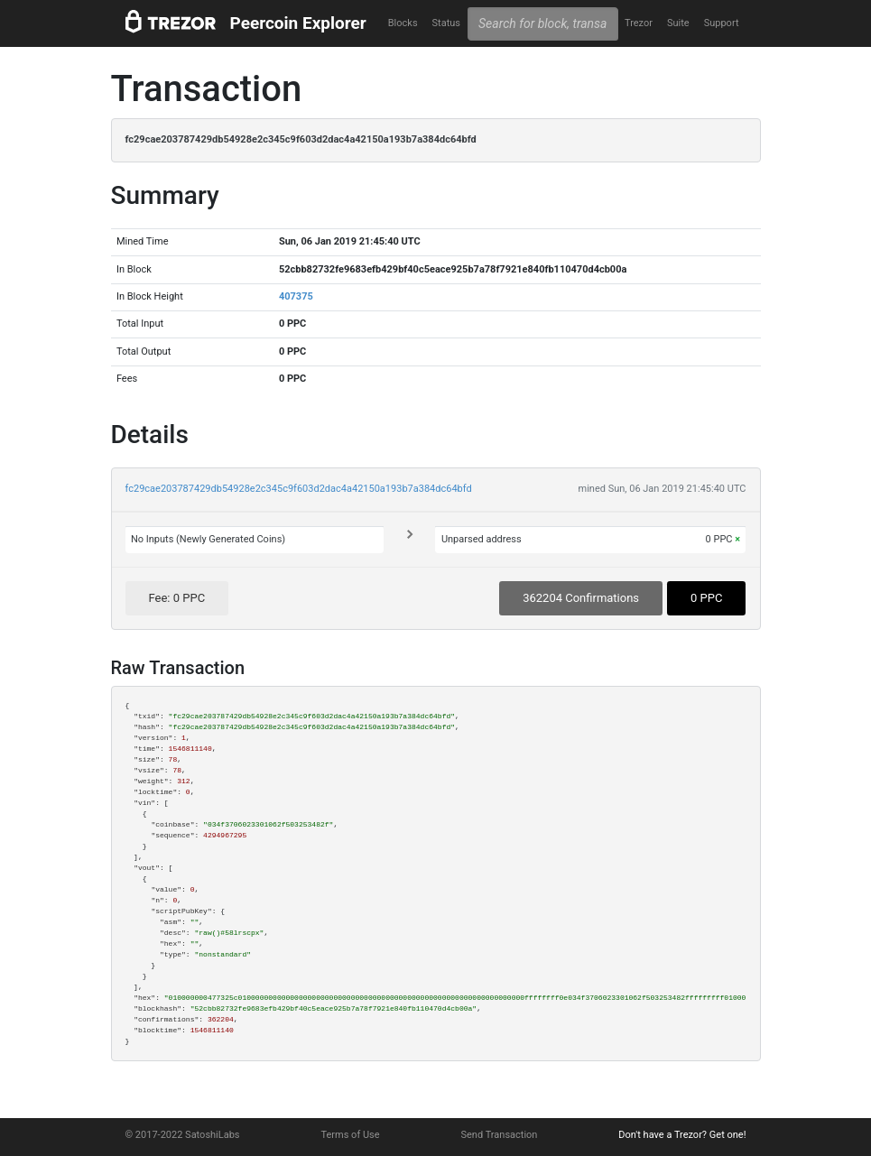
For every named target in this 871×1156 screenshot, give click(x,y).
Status (446, 23)
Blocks (403, 23)
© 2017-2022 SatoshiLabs (182, 1135)
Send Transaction (499, 1135)
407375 (296, 296)
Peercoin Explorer (298, 23)
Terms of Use (349, 1135)
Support (721, 23)
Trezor (639, 23)
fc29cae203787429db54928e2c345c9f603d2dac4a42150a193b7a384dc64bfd (298, 489)
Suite (678, 23)
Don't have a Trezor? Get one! (682, 1135)
